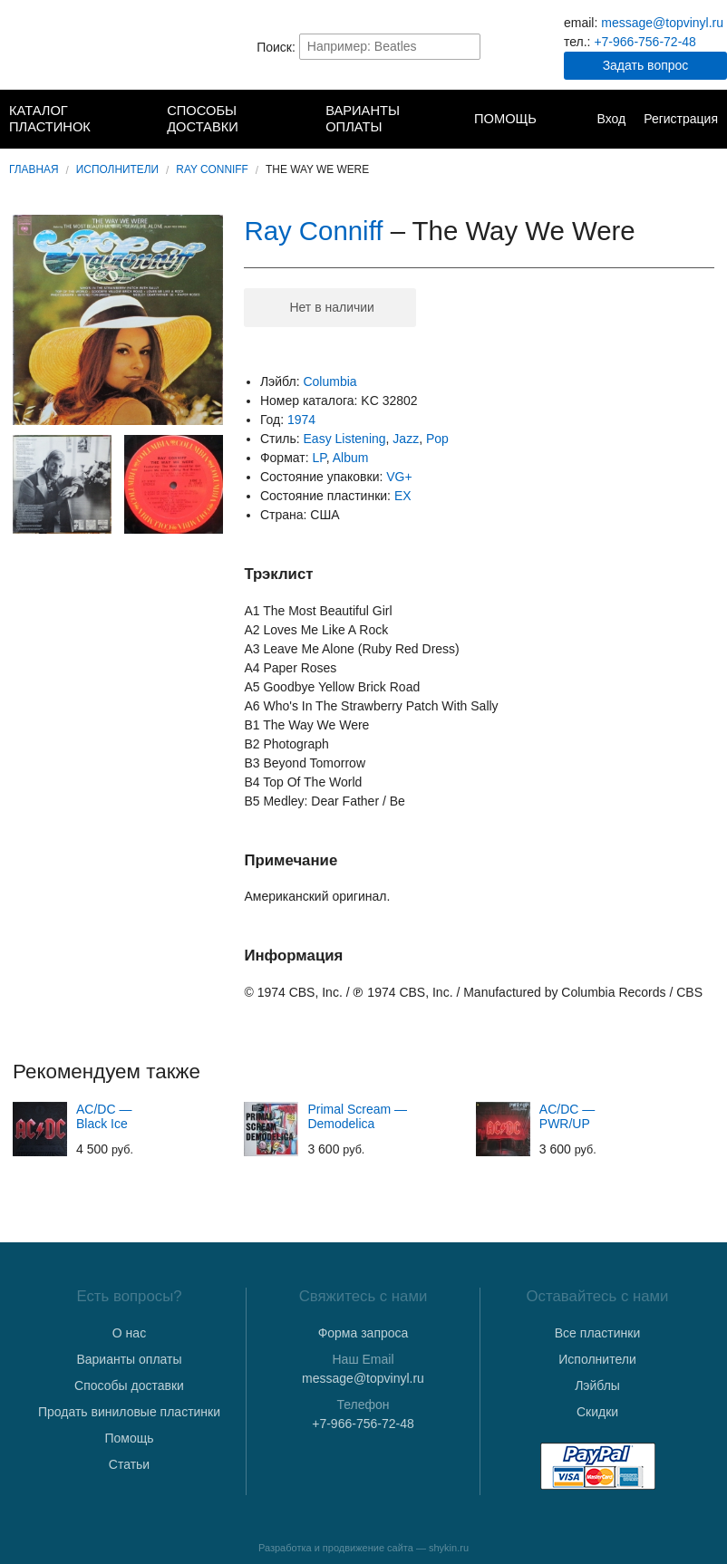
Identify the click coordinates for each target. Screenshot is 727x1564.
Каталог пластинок (50, 118)
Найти (465, 46)
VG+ (399, 476)
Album (351, 457)
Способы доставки (202, 118)
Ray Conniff (212, 169)
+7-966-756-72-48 (644, 41)
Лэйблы (597, 1385)
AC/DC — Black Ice (103, 1116)
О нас (129, 1333)
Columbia (329, 381)
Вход (610, 118)
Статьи (129, 1464)
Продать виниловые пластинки (129, 1412)
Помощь (505, 118)
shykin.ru (449, 1547)
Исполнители (117, 169)
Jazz (406, 438)
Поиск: (276, 46)
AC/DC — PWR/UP (567, 1116)
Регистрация (681, 118)
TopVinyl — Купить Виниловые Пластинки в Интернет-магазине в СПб (82, 46)
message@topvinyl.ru (662, 22)
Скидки (597, 1412)
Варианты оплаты (362, 118)
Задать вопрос (646, 65)
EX (403, 495)
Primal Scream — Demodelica (357, 1116)
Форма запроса (363, 1333)
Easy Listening (345, 438)
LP (318, 457)
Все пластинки (597, 1333)
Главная (34, 169)
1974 (301, 419)
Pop (437, 438)
